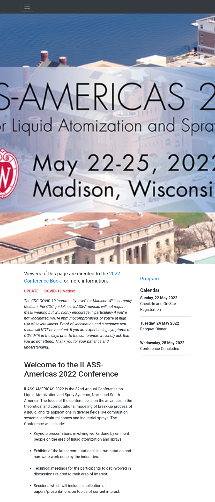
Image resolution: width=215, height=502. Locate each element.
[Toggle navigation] (27, 7)
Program (149, 279)
